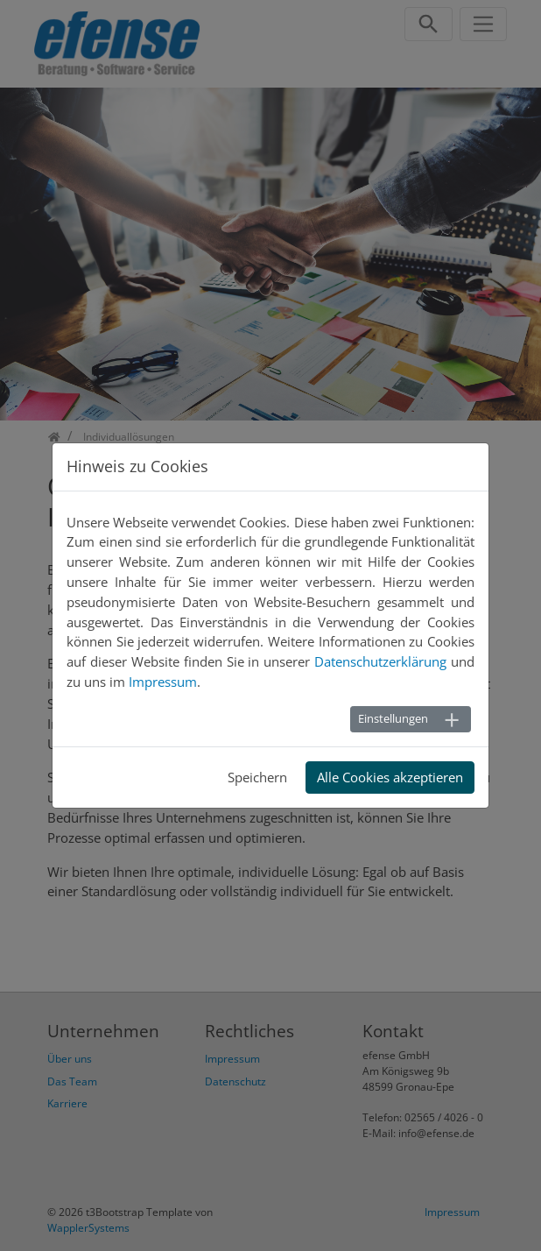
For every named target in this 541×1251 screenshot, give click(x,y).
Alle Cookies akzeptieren (390, 777)
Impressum (163, 681)
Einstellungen (393, 718)
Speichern (257, 777)
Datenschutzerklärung (380, 661)
